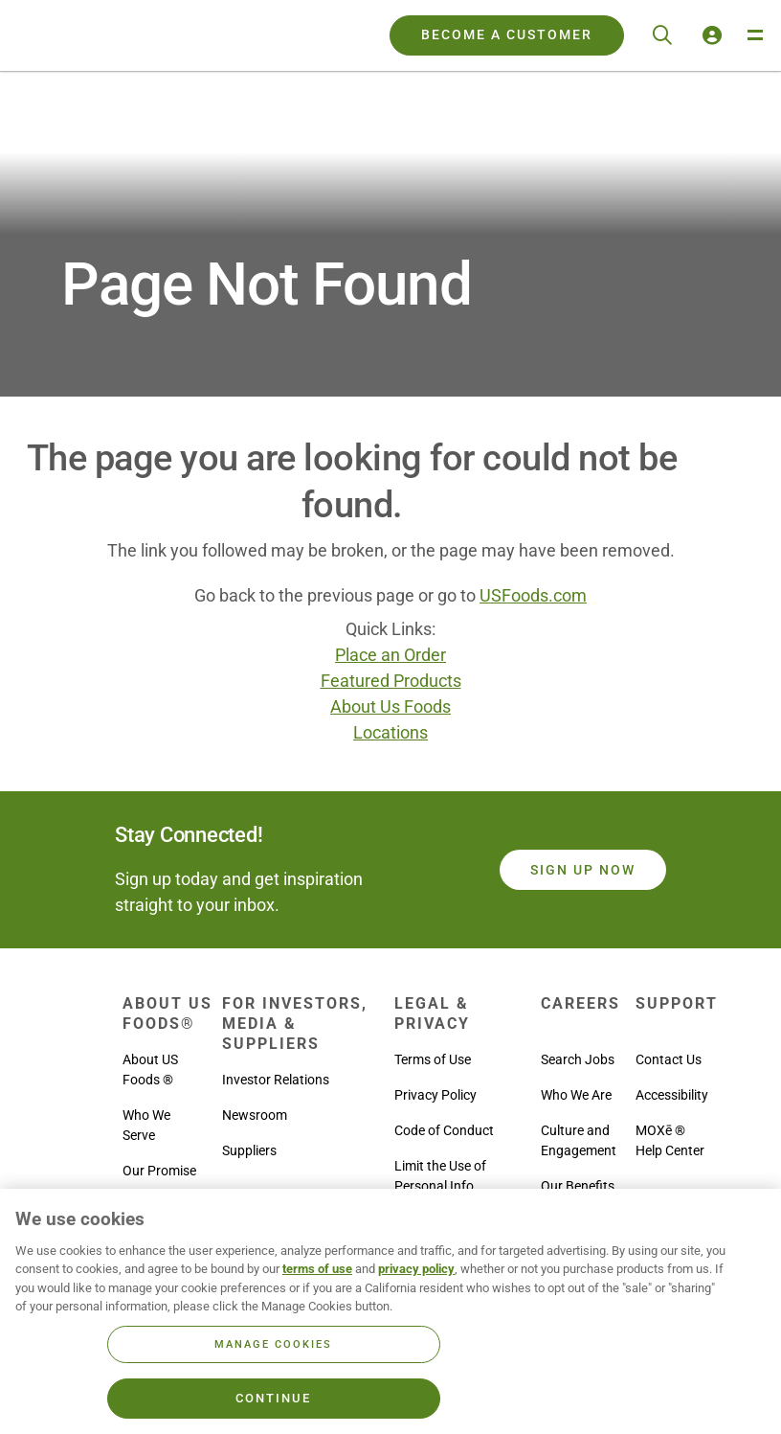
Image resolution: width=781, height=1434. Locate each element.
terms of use (317, 1269)
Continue (273, 1398)
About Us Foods (390, 706)
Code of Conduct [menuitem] (444, 1130)
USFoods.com (533, 595)
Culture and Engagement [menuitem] (578, 1140)
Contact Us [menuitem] (669, 1059)
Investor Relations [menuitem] (275, 1079)
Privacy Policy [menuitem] (435, 1095)
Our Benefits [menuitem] (577, 1186)
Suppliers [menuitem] (249, 1150)
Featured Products (391, 681)
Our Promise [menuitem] (159, 1170)
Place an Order (390, 655)
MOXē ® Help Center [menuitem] (670, 1140)
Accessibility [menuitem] (672, 1095)
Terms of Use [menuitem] (432, 1059)
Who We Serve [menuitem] (146, 1125)
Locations (390, 732)
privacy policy (416, 1269)
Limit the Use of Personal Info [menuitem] (440, 1176)
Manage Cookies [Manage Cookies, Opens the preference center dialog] (273, 1344)
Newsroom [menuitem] (254, 1115)
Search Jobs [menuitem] (577, 1059)
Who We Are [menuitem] (576, 1095)
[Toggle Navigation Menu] (754, 35)
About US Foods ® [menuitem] (150, 1069)
